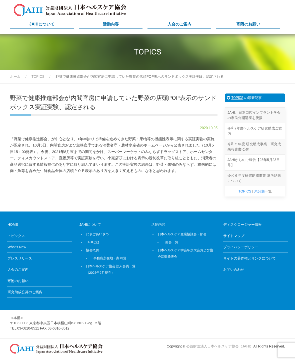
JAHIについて (41, 24)
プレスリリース (20, 258)
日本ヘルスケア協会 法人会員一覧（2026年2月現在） (111, 269)
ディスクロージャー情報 (242, 224)
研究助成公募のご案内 (25, 292)
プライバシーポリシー (240, 247)
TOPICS (237, 98)
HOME (13, 224)
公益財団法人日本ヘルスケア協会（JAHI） (219, 346)
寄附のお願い (248, 24)
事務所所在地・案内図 (110, 258)
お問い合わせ (233, 270)
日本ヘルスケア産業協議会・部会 (182, 234)
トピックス (16, 236)
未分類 (259, 191)
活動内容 (111, 24)
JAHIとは (93, 242)
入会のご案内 (180, 24)
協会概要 (92, 250)
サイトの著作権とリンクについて (249, 258)
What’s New (17, 247)
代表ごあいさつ (97, 234)
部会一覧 (171, 242)
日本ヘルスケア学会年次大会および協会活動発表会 (185, 253)
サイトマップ (233, 236)
